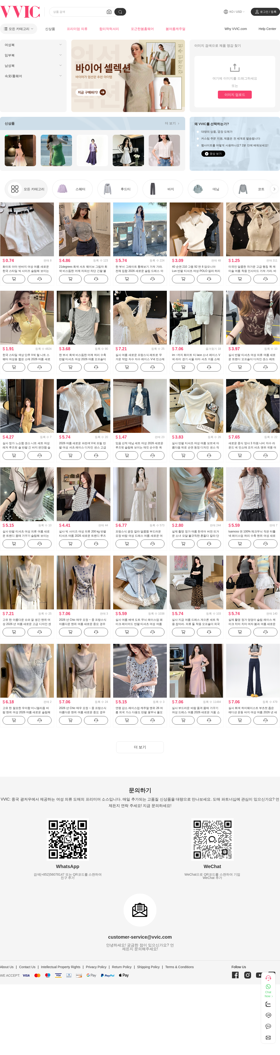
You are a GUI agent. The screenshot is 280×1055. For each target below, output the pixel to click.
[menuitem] (33, 45)
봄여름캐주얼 (175, 29)
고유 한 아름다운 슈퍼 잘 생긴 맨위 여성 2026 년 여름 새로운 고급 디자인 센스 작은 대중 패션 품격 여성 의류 (27, 624)
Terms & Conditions (179, 967)
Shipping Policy (148, 967)
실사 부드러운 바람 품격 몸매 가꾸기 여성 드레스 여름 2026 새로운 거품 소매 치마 (196, 712)
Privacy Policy (96, 967)
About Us (7, 967)
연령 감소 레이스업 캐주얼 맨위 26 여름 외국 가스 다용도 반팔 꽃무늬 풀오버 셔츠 (139, 712)
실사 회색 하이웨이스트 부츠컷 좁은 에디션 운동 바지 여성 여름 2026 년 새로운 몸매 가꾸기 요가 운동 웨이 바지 (252, 712)
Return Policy (122, 967)
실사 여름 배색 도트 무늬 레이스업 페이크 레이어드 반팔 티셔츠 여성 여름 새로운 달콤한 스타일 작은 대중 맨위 (139, 624)
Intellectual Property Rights (60, 967)
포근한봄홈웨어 (142, 29)
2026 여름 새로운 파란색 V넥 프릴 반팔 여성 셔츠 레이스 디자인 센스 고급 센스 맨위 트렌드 (82, 447)
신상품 (50, 29)
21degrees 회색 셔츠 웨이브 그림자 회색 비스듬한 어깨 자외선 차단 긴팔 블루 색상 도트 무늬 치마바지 (83, 271)
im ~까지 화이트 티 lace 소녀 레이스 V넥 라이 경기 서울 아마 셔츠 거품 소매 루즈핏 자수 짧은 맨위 (196, 359)
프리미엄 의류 (77, 29)
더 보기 (172, 123)
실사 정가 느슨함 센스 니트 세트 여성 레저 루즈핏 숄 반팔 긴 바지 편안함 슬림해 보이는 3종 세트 (26, 447)
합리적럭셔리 (109, 29)
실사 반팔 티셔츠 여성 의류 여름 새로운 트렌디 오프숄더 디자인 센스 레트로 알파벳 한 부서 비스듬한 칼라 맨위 (252, 359)
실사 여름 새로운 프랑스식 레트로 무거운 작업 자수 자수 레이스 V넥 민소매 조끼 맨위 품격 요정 (140, 359)
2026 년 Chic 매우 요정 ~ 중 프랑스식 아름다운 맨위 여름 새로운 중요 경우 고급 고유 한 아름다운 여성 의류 (82, 624)
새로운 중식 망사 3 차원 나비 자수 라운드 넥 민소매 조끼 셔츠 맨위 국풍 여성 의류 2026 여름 (252, 447)
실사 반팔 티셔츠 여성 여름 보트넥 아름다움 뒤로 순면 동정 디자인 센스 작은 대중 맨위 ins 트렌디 (195, 447)
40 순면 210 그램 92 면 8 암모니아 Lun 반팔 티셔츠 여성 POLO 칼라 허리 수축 (196, 271)
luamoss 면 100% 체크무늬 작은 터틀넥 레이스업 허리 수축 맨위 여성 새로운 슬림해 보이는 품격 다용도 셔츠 (252, 536)
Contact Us (27, 967)
